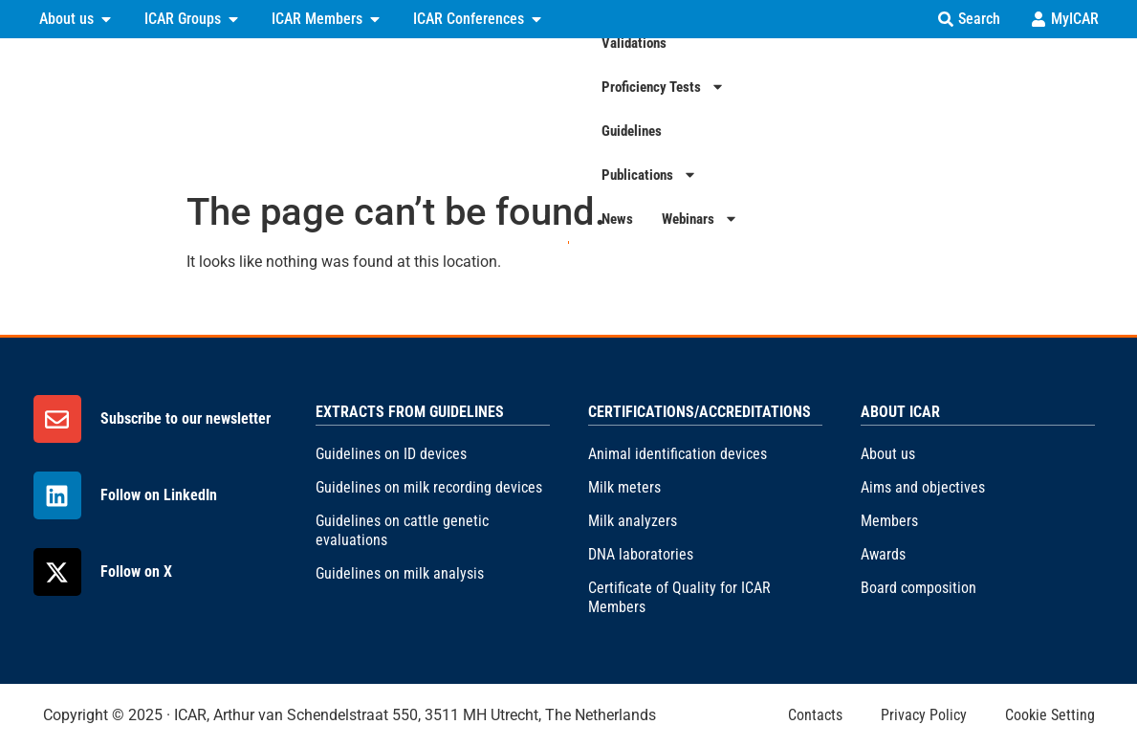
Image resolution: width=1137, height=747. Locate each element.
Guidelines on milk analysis (400, 573)
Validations (550, 108)
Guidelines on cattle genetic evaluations (402, 530)
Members (889, 521)
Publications (901, 108)
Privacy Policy (924, 715)
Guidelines (794, 108)
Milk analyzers (632, 521)
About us (888, 454)
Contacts (815, 715)
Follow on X (136, 571)
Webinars (1076, 108)
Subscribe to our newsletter (185, 418)
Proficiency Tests (673, 108)
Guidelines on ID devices (391, 454)
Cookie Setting (1050, 715)
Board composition (918, 588)
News (993, 108)
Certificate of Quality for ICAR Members (679, 597)
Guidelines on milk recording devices (429, 487)
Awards (883, 554)
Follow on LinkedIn (158, 495)
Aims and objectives (923, 487)
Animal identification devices (677, 454)
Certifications (438, 108)
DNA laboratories (640, 554)
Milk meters (624, 487)
